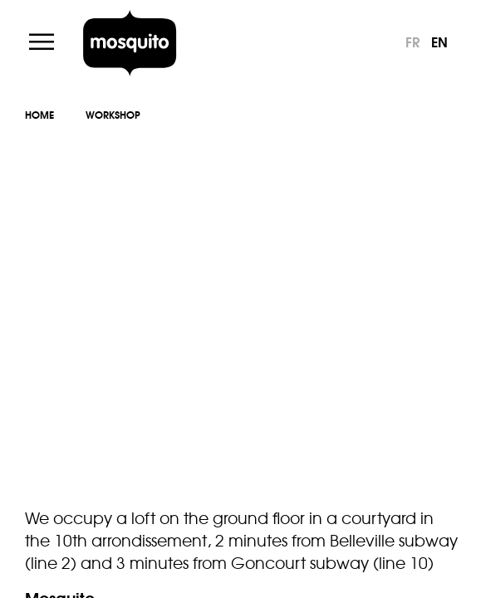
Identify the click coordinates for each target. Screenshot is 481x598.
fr (412, 41)
